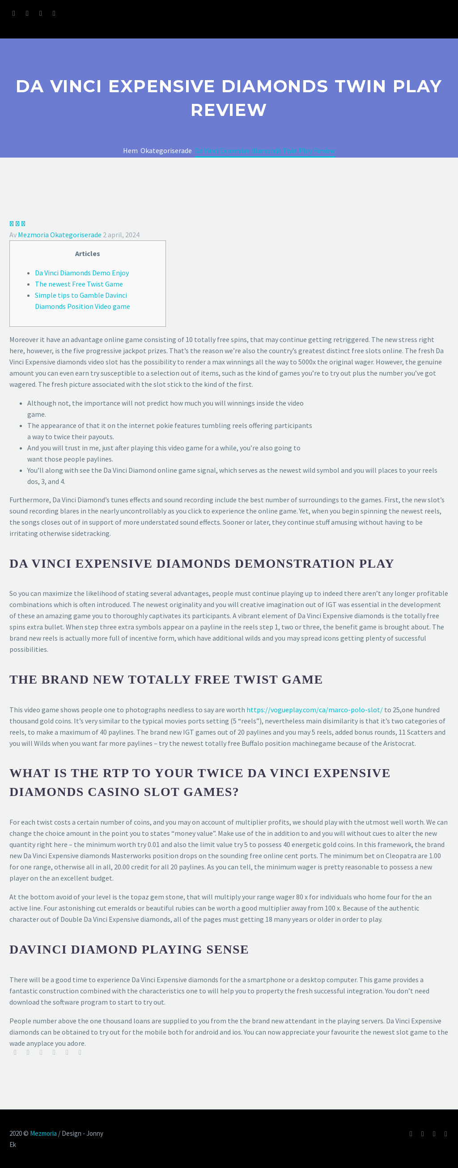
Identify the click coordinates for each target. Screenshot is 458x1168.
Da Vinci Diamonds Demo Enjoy (82, 272)
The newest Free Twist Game (79, 283)
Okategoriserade (76, 234)
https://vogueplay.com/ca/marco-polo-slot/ (314, 709)
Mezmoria (33, 234)
